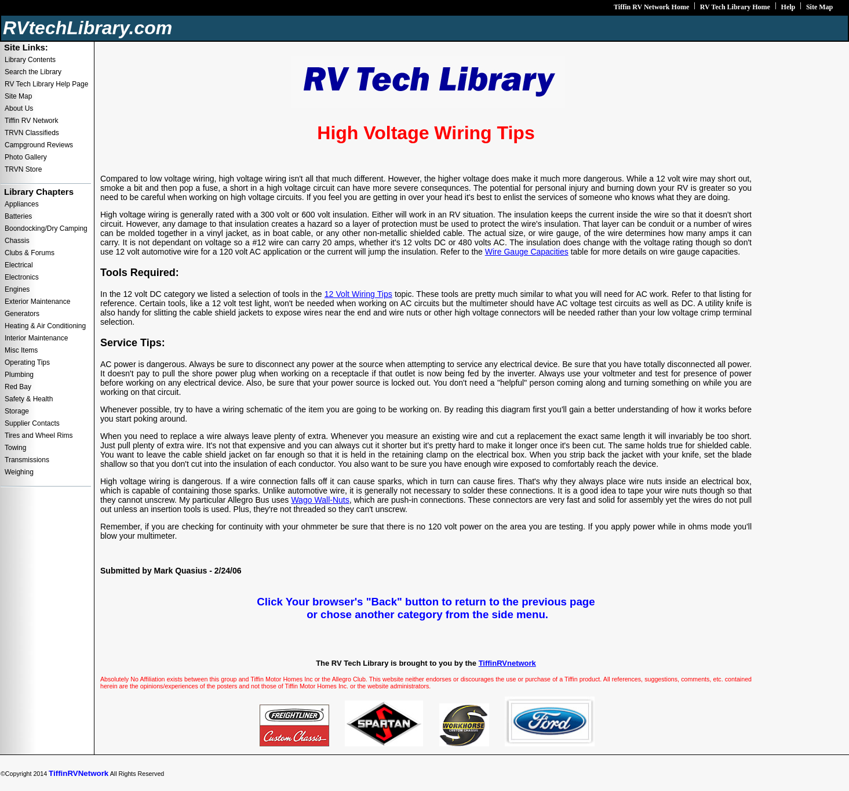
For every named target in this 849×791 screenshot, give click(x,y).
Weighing (19, 472)
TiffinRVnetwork (507, 663)
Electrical (19, 265)
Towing (15, 448)
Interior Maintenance (36, 338)
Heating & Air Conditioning (45, 326)
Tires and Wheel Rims (39, 435)
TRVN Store (23, 169)
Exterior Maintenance (37, 301)
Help (788, 7)
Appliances (22, 204)
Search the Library (33, 72)
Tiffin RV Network (31, 121)
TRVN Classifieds (32, 133)
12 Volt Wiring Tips (358, 294)
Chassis (17, 241)
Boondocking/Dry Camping (46, 228)
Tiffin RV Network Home (651, 7)
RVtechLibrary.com (87, 27)
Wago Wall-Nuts (320, 500)
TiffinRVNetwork (78, 773)
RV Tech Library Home (735, 7)
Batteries (18, 216)
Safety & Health (29, 399)
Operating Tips (27, 362)
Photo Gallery (26, 157)
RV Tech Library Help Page (46, 84)
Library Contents (30, 60)
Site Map (819, 7)
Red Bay (18, 387)
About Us (19, 108)
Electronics (22, 277)
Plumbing (19, 375)
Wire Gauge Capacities (527, 251)
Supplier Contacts (32, 423)
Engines (17, 289)
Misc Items (21, 350)
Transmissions (27, 460)
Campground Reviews (39, 145)
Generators (22, 314)
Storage (17, 411)
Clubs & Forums (29, 253)
